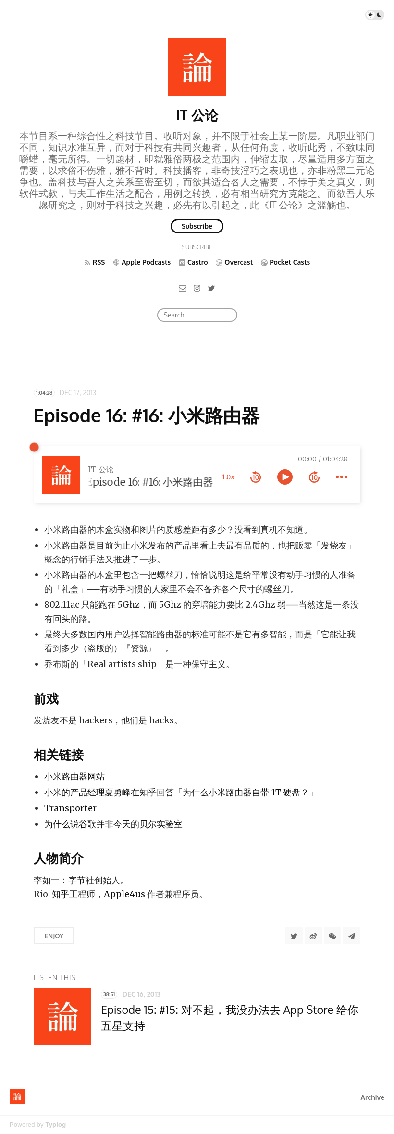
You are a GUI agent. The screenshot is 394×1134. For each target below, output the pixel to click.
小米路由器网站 (74, 776)
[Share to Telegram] (351, 935)
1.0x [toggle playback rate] (228, 477)
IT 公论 (197, 114)
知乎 (60, 894)
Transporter (70, 808)
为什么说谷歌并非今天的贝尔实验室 (113, 823)
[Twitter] (211, 287)
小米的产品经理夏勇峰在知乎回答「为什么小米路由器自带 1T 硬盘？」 (181, 792)
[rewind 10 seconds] (255, 477)
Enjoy (54, 935)
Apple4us (124, 894)
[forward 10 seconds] (314, 477)
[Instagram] (197, 287)
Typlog (55, 1124)
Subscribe (197, 226)
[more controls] (341, 477)
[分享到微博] (313, 935)
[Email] (182, 287)
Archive (372, 1097)
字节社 (81, 880)
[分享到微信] (332, 935)
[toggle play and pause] (284, 476)
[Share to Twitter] (294, 935)
